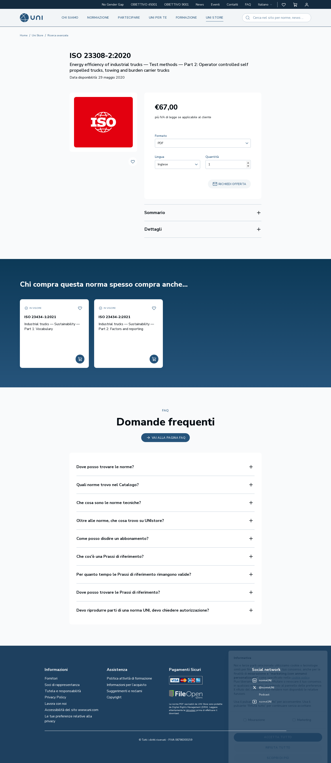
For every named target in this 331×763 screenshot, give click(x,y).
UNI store (214, 17)
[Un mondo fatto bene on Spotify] (260, 694)
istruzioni (191, 710)
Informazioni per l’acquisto (126, 684)
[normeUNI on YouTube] (262, 701)
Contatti (232, 4)
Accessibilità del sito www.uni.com (71, 709)
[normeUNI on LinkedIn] (262, 680)
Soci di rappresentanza (62, 684)
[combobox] (265, 4)
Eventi (215, 4)
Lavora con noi (56, 703)
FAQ (248, 4)
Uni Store (37, 35)
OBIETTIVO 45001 (144, 4)
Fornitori (51, 678)
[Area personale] (306, 4)
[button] (283, 4)
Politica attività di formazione (129, 678)
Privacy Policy (55, 697)
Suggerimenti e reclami (124, 691)
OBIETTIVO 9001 (176, 4)
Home (23, 35)
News (200, 4)
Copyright (114, 697)
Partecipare (129, 17)
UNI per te (158, 17)
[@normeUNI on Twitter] (263, 687)
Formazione (186, 17)
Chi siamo (70, 17)
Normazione (98, 17)
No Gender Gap (113, 4)
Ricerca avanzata (58, 35)
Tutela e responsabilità (63, 691)
